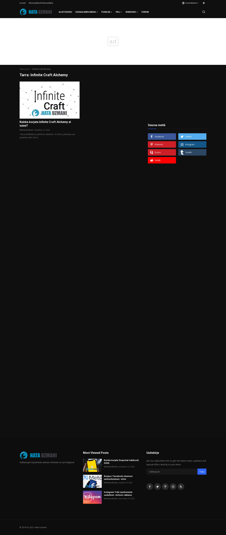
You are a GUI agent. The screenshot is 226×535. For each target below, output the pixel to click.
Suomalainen (189, 3)
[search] (203, 12)
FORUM (145, 11)
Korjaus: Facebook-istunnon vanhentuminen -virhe (118, 477)
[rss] (181, 486)
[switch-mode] (203, 3)
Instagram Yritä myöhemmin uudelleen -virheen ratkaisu (118, 493)
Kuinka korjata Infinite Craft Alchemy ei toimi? (45, 123)
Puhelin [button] (106, 12)
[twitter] (157, 486)
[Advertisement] (177, 99)
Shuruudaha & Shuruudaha (41, 3)
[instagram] (173, 486)
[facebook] (149, 486)
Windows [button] (132, 12)
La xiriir (23, 3)
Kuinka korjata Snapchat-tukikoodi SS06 (121, 461)
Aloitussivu (65, 11)
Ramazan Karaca (26, 130)
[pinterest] (165, 486)
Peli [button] (119, 12)
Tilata (202, 471)
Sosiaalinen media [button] (86, 12)
